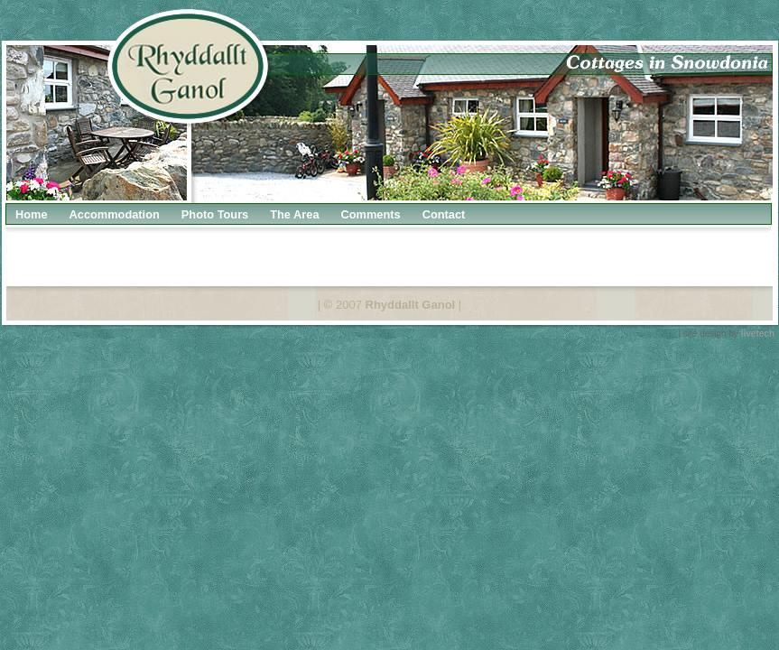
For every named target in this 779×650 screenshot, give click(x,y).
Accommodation (115, 214)
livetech (757, 334)
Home (31, 214)
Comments (371, 214)
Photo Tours (214, 214)
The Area (294, 214)
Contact (444, 214)
